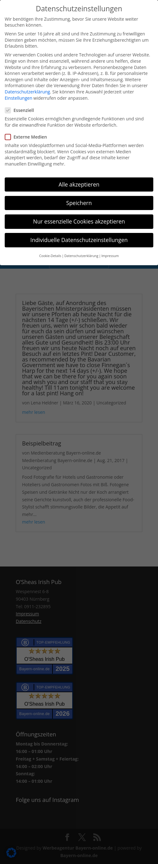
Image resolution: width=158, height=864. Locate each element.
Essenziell (22, 110)
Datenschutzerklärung (27, 92)
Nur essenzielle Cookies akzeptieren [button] (79, 221)
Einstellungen (18, 98)
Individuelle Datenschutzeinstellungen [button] (79, 240)
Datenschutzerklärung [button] (81, 256)
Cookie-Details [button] (50, 256)
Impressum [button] (110, 256)
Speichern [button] (79, 203)
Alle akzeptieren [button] (78, 184)
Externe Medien (28, 137)
